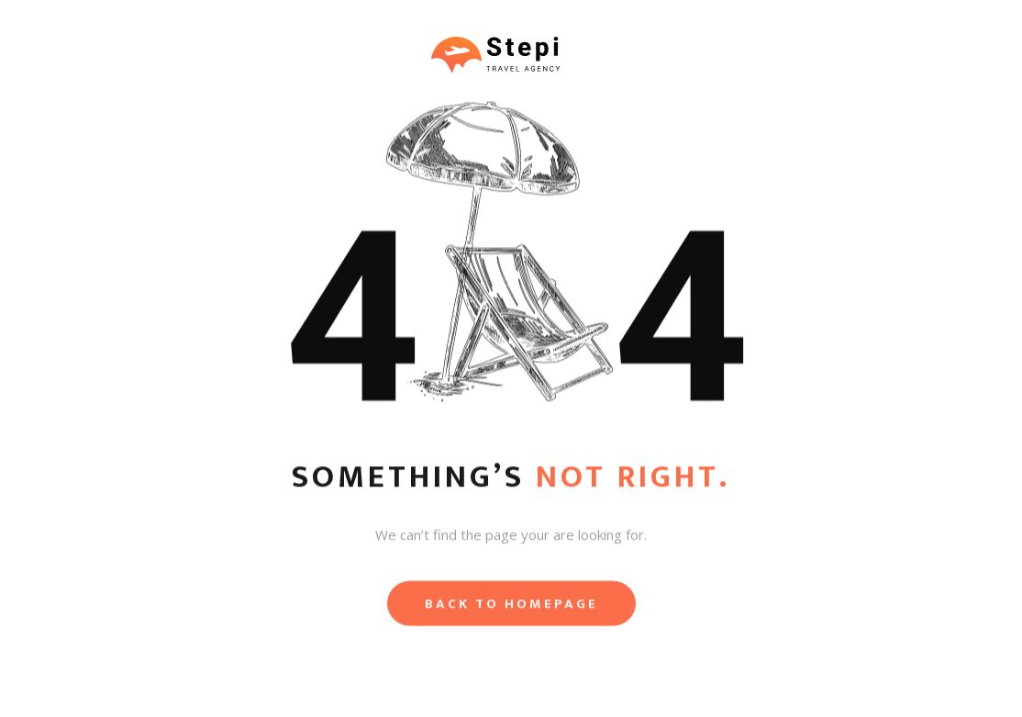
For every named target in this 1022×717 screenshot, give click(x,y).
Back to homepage (511, 606)
